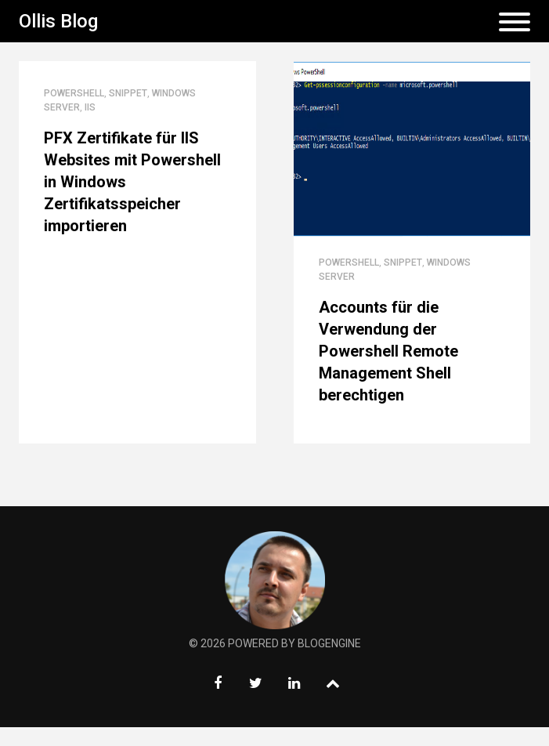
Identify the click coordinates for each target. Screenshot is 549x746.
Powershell (74, 93)
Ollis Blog (58, 21)
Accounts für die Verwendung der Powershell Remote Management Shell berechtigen (388, 351)
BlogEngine (329, 643)
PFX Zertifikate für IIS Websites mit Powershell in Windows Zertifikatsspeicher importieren (132, 182)
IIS (90, 107)
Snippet (128, 93)
